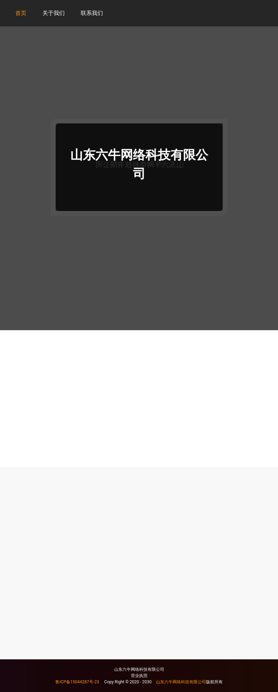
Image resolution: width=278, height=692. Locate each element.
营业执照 (139, 675)
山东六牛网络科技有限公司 (181, 681)
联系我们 (92, 13)
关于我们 (53, 13)
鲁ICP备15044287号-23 (77, 681)
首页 (20, 13)
